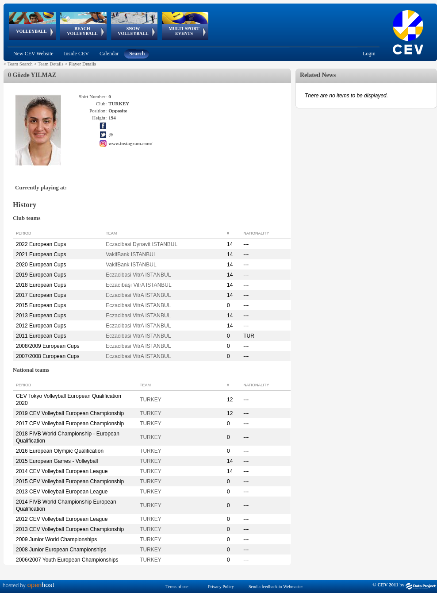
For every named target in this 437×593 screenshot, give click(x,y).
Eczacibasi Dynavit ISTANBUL (141, 244)
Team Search (20, 63)
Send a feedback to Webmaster (276, 586)
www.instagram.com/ (130, 143)
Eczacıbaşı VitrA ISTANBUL (138, 285)
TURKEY (150, 400)
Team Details (50, 63)
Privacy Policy (221, 586)
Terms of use (176, 586)
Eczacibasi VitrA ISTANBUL (138, 275)
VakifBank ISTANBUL (131, 254)
